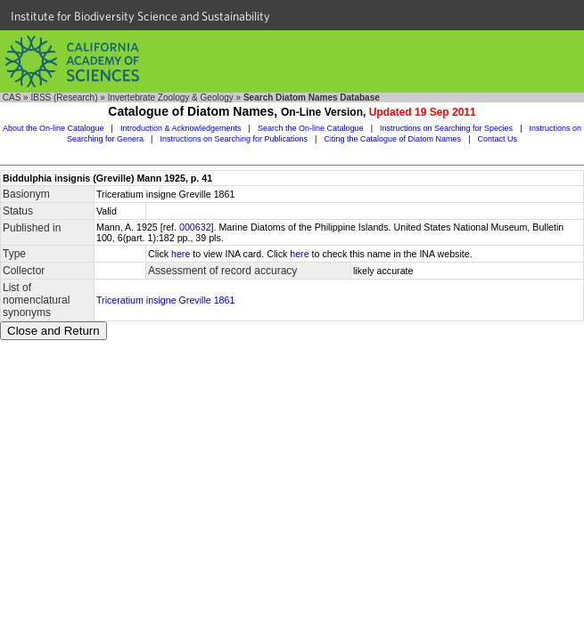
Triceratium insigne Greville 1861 (165, 300)
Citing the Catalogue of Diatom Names (393, 138)
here (180, 253)
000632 (195, 227)
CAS (12, 97)
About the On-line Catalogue (53, 128)
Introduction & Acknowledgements (181, 128)
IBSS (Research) (63, 97)
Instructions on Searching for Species (446, 128)
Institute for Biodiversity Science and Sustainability (140, 16)
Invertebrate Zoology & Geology (171, 97)
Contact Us (498, 138)
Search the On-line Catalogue (311, 128)
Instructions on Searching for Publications (234, 138)
